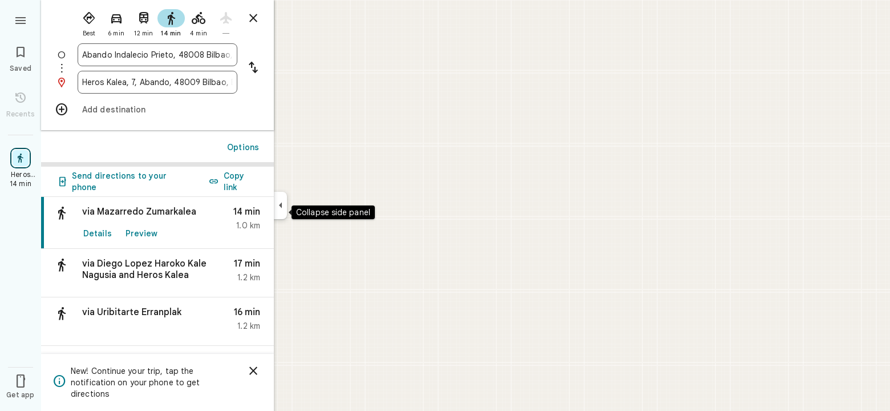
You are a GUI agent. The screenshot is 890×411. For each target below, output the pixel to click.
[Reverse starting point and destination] (253, 68)
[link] (157, 223)
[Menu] (20, 19)
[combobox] (157, 54)
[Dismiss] (253, 371)
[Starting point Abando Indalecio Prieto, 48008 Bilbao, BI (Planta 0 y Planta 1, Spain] (157, 55)
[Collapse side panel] (280, 205)
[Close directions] (253, 18)
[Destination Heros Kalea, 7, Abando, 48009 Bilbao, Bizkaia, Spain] (157, 82)
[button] (157, 273)
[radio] (89, 22)
